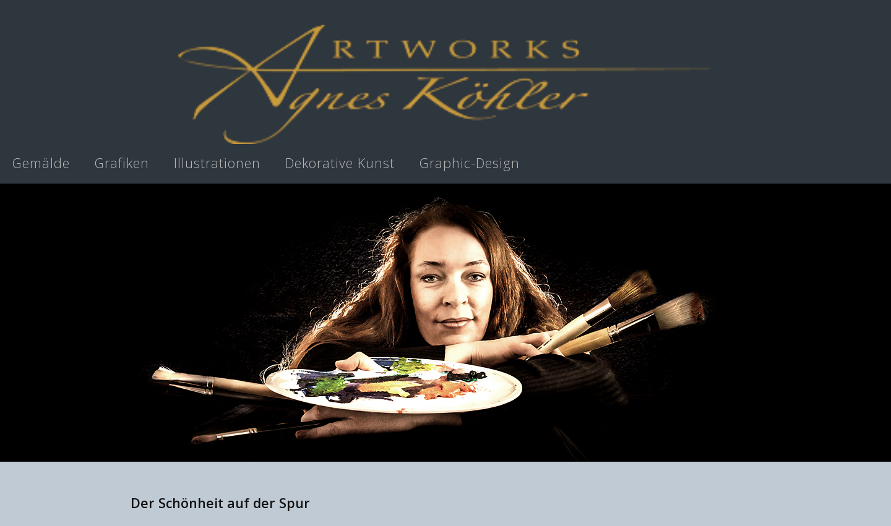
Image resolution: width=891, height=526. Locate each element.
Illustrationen (217, 163)
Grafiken (122, 163)
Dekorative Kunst (340, 163)
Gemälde (41, 163)
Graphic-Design (470, 163)
